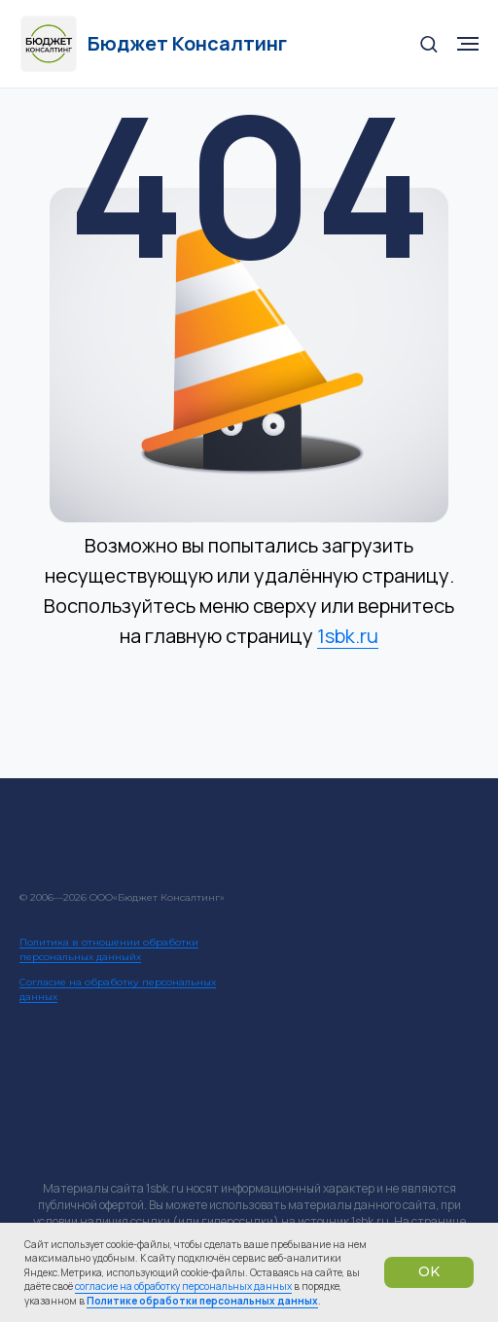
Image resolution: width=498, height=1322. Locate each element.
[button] (428, 43)
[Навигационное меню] (468, 44)
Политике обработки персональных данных (202, 1300)
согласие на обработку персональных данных (183, 1286)
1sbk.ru (347, 636)
